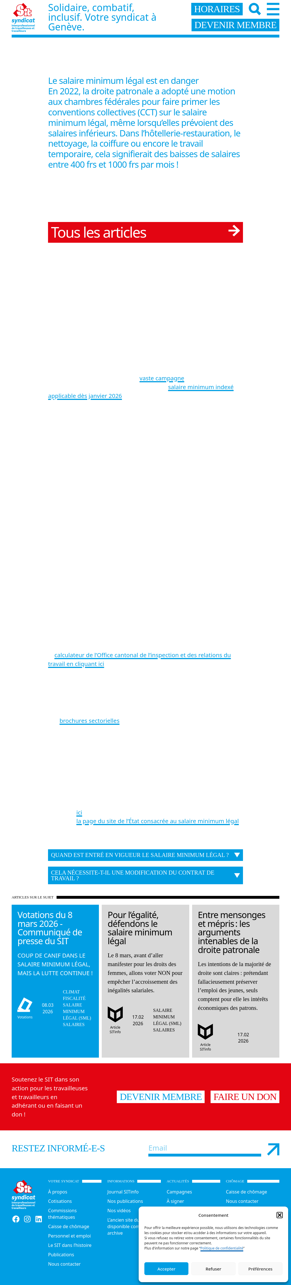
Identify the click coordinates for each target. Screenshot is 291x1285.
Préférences (260, 1269)
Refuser (213, 1269)
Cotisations (60, 1201)
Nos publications (125, 1201)
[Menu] (273, 9)
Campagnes (179, 1192)
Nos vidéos (119, 1210)
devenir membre (235, 25)
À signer (175, 1201)
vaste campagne (162, 378)
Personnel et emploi (69, 1236)
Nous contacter (64, 1264)
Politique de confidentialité (221, 1248)
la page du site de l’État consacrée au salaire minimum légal (157, 821)
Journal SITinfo (123, 1192)
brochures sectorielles (89, 721)
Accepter (166, 1269)
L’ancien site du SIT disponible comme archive (127, 1226)
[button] (279, 1215)
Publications (61, 1254)
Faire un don (245, 1096)
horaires (217, 9)
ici (79, 812)
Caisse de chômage (68, 1226)
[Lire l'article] (55, 969)
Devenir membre (161, 1096)
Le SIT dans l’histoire (70, 1245)
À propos (57, 1192)
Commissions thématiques (62, 1213)
